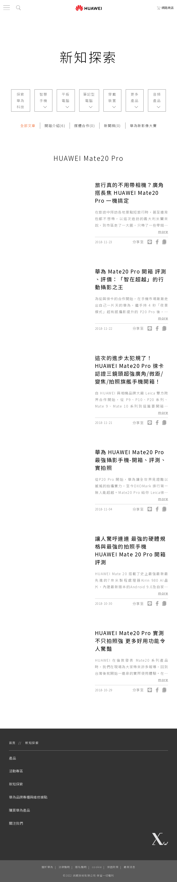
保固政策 (113, 867)
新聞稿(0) (112, 125)
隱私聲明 (81, 867)
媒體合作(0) (84, 125)
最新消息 (129, 867)
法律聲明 (64, 867)
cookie (97, 867)
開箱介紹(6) (55, 125)
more (163, 231)
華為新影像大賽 (143, 125)
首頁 (12, 743)
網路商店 (165, 7)
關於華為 (47, 867)
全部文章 (28, 125)
